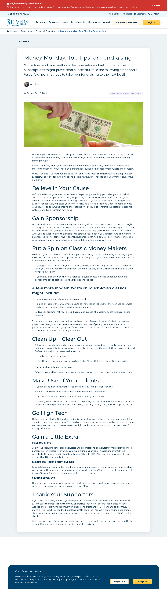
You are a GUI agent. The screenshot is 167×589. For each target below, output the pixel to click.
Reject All (119, 581)
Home (13, 31)
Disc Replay (118, 361)
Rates (128, 14)
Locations (140, 14)
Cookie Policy (30, 582)
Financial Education (46, 31)
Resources (94, 22)
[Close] (155, 5)
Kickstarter (50, 419)
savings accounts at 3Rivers (76, 486)
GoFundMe (63, 419)
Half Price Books (102, 361)
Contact (153, 14)
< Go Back (24, 41)
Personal (40, 22)
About (106, 22)
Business (54, 22)
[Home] (18, 22)
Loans (65, 22)
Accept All (142, 581)
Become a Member (126, 22)
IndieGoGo (80, 419)
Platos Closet (86, 361)
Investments (78, 22)
